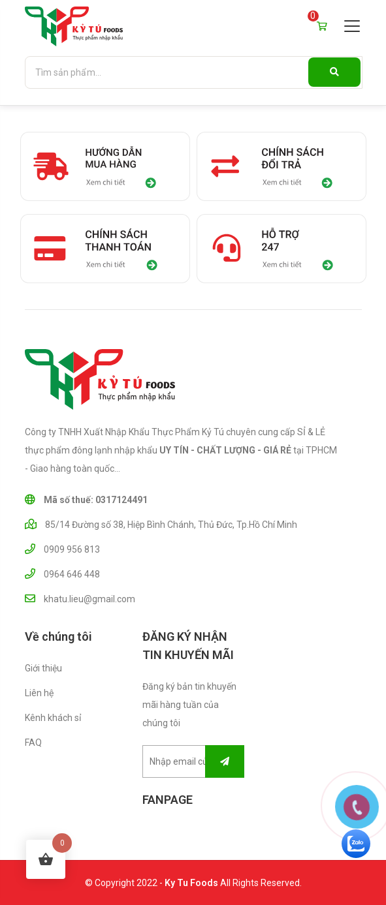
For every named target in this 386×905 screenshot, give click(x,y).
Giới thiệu (43, 668)
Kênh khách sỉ (53, 718)
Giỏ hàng (322, 24)
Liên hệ (39, 693)
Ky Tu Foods (191, 883)
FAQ (33, 742)
